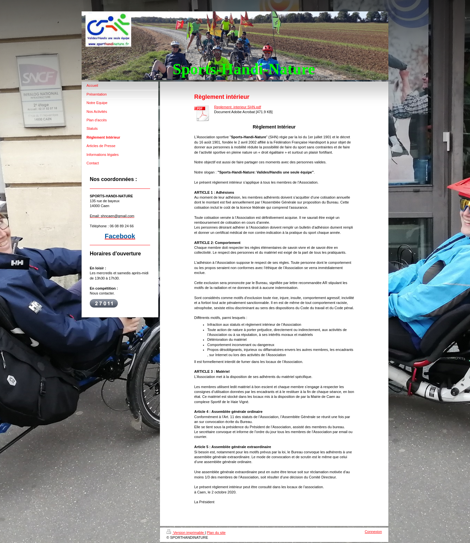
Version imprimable (185, 533)
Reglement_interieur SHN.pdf (237, 107)
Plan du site (216, 533)
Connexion (373, 532)
